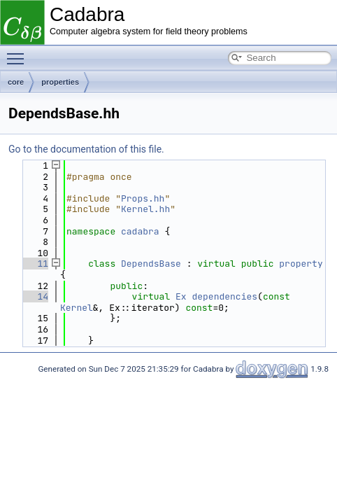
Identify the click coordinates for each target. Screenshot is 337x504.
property (300, 264)
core (16, 82)
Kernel (76, 308)
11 (34, 264)
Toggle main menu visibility (19, 52)
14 (34, 296)
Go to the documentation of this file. (86, 149)
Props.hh (142, 198)
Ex (181, 296)
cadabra (140, 231)
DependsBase (151, 264)
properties (60, 82)
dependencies (224, 296)
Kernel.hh (145, 209)
